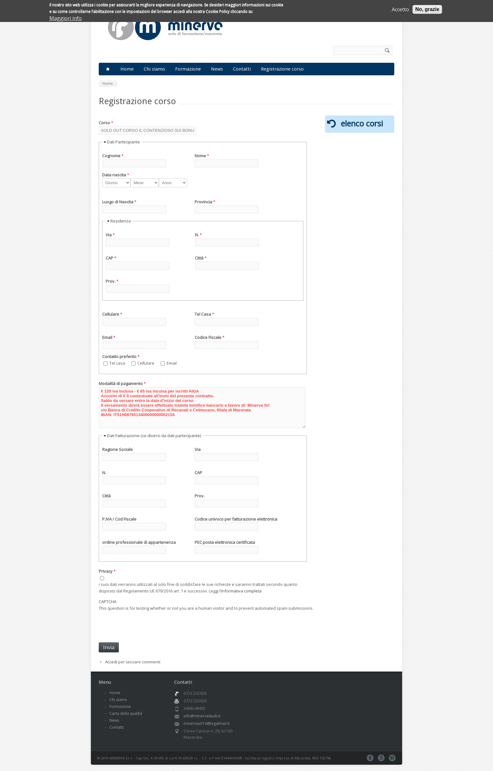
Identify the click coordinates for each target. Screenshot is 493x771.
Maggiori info (65, 18)
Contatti (242, 69)
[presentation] (146, 624)
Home (127, 69)
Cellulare (112, 314)
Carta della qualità (125, 713)
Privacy (107, 571)
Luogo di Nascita (119, 202)
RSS (323, 50)
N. (198, 235)
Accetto (400, 9)
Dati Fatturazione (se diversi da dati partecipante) (154, 435)
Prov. (112, 281)
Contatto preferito (121, 356)
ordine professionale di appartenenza (139, 542)
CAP (111, 258)
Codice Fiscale (209, 337)
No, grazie (427, 9)
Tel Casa (204, 314)
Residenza (120, 221)
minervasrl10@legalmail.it (207, 723)
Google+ (381, 758)
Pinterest (392, 758)
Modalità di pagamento (122, 383)
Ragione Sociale (117, 449)
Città (201, 258)
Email (108, 337)
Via (110, 235)
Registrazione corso (282, 69)
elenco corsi (362, 123)
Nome (202, 155)
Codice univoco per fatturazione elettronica (236, 519)
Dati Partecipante (123, 142)
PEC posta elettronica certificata (225, 542)
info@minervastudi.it (202, 716)
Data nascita (115, 175)
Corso (106, 123)
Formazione (188, 69)
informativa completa (241, 591)
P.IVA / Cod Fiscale (119, 519)
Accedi (111, 662)
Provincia (205, 202)
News (217, 69)
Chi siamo (154, 69)
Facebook (314, 50)
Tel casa (117, 363)
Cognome (113, 155)
